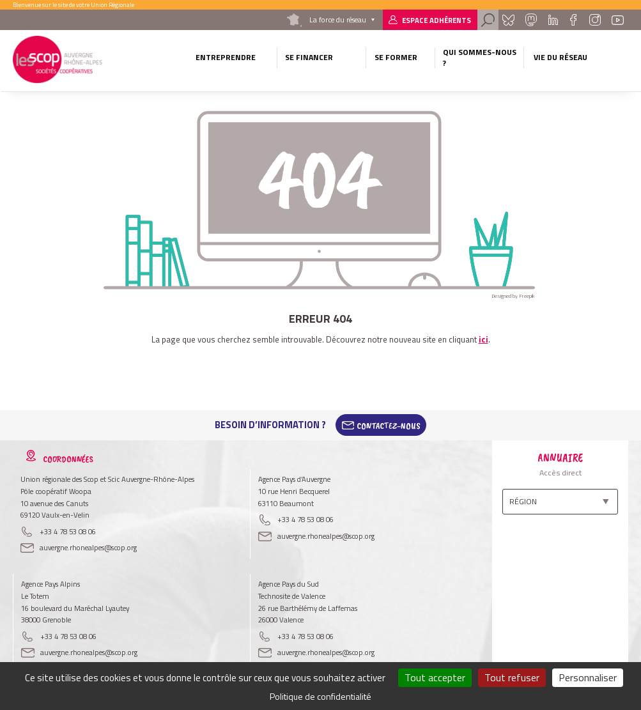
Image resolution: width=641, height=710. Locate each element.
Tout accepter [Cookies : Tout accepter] (435, 677)
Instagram (595, 20)
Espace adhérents (436, 20)
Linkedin (553, 20)
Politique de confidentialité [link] (320, 696)
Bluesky (508, 20)
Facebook (573, 20)
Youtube (617, 20)
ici (483, 339)
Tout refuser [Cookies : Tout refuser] (511, 677)
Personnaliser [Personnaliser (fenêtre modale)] (588, 677)
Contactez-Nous (388, 425)
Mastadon (531, 20)
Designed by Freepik (513, 296)
